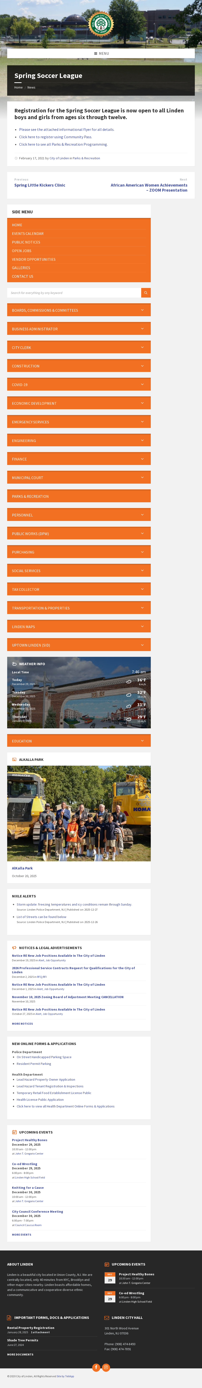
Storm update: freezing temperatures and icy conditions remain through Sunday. (74, 904)
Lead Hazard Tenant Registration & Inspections (50, 1086)
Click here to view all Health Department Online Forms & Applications (66, 1106)
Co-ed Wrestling (24, 1164)
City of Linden (59, 158)
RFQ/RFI (42, 977)
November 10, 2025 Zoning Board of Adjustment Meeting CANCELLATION (67, 997)
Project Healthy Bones (29, 1140)
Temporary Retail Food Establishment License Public (54, 1093)
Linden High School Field (30, 1177)
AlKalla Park (22, 868)
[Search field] (67, 293)
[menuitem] (79, 225)
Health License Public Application (40, 1099)
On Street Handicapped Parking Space (44, 1057)
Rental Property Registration (30, 1328)
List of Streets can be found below (41, 917)
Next (183, 179)
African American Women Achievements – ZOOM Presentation (149, 187)
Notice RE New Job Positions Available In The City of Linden (58, 955)
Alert (41, 960)
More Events (21, 1234)
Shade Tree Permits (22, 1340)
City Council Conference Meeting (37, 1211)
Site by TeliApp (65, 1376)
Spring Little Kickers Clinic (39, 185)
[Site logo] (101, 39)
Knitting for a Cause (28, 1187)
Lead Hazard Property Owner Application (46, 1079)
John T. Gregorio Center (29, 1153)
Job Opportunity (55, 960)
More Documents (20, 1354)
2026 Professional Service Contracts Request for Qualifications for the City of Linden (73, 970)
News (31, 87)
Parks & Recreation (86, 158)
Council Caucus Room (28, 1225)
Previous (21, 179)
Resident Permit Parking (34, 1064)
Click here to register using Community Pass (55, 136)
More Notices (22, 1023)
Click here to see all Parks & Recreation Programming (63, 144)
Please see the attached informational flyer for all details (66, 129)
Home (18, 87)
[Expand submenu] (142, 310)
